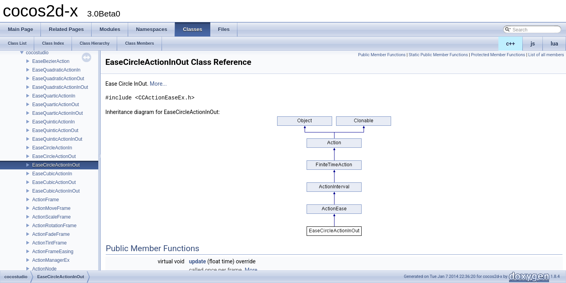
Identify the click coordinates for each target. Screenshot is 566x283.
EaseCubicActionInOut (56, 191)
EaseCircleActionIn (52, 148)
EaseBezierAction (51, 61)
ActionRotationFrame (54, 225)
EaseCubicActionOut (54, 182)
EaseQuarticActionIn (53, 96)
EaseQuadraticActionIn (56, 70)
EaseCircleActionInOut (56, 165)
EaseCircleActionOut (54, 156)
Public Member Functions (382, 54)
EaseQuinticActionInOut (57, 139)
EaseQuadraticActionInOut (60, 87)
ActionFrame (45, 199)
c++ (510, 43)
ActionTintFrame (49, 243)
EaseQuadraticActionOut (58, 78)
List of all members (546, 54)
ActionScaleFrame (51, 217)
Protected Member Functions (498, 54)
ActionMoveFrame (51, 208)
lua (554, 43)
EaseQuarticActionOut (55, 104)
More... (158, 84)
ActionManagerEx (51, 260)
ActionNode (44, 269)
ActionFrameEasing (53, 251)
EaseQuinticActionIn (53, 122)
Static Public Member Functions (438, 54)
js (533, 43)
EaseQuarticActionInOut (57, 113)
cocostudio (37, 52)
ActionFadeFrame (51, 234)
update (197, 261)
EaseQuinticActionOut (55, 130)
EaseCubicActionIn (52, 173)
